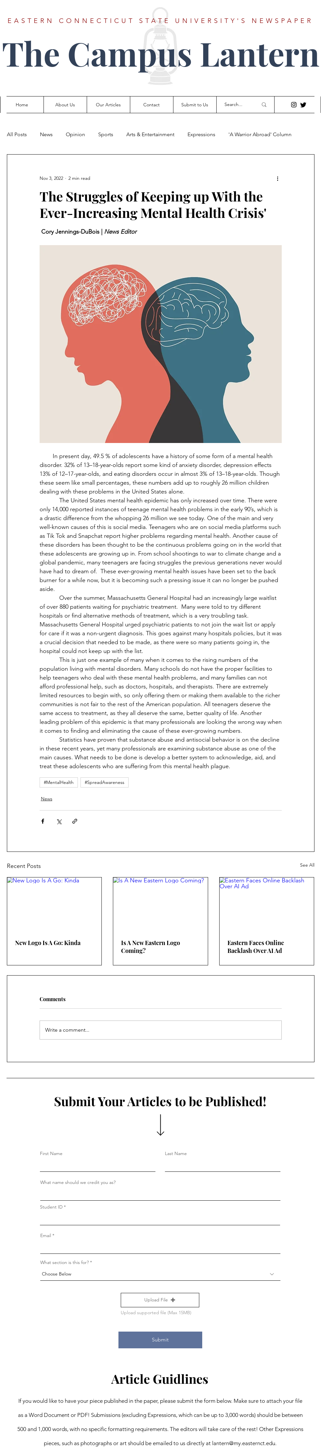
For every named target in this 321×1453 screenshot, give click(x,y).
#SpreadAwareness (104, 782)
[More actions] (278, 178)
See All (307, 865)
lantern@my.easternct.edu (243, 1443)
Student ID (51, 1207)
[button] (160, 1300)
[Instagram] (293, 104)
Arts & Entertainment (150, 134)
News (46, 134)
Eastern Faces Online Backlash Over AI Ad (255, 947)
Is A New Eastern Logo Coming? (150, 947)
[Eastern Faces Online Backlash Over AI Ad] (267, 904)
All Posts (17, 134)
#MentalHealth (59, 782)
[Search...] (236, 105)
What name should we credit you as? (78, 1182)
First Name (51, 1153)
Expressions (201, 134)
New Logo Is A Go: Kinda (47, 943)
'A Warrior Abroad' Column (260, 134)
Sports (105, 134)
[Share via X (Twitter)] (59, 821)
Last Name (176, 1153)
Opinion (75, 134)
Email (45, 1235)
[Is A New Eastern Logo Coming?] (160, 904)
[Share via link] (75, 821)
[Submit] (160, 1340)
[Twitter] (303, 104)
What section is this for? (64, 1262)
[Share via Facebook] (43, 821)
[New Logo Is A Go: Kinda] (54, 904)
